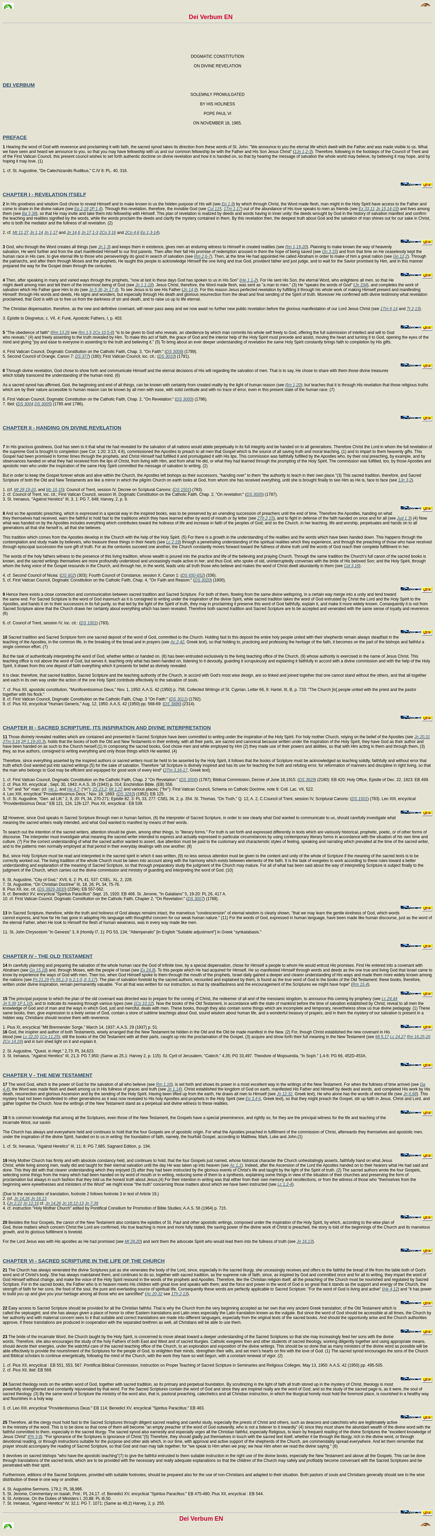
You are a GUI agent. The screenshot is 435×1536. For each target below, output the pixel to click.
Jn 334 (361, 285)
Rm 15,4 (360, 984)
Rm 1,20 (293, 385)
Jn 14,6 (73, 232)
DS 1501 (182, 489)
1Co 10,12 (143, 1003)
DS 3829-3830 (52, 889)
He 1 (52, 789)
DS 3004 (25, 404)
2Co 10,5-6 (103, 332)
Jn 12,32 (284, 1094)
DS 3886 (172, 704)
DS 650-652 (193, 575)
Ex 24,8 (147, 970)
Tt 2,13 (413, 308)
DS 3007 (196, 898)
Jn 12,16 (31, 1203)
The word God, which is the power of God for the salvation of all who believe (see (79, 1084)
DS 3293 (126, 794)
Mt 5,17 (382, 1036)
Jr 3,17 (90, 979)
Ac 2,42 (178, 642)
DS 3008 (174, 351)
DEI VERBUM (19, 85)
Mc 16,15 (54, 489)
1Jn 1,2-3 (302, 151)
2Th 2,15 (265, 518)
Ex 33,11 (367, 208)
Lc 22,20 (30, 1036)
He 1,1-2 (249, 280)
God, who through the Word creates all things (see (50, 246)
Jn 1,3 (103, 246)
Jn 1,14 (36, 232)
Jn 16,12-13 (73, 1203)
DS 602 (67, 575)
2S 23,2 (99, 789)
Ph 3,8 (35, 1436)
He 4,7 (73, 789)
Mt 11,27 (21, 232)
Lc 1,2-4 (284, 1184)
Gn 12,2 (400, 256)
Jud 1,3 (403, 518)
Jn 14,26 (22, 1198)
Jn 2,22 (15, 1203)
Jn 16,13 (39, 1198)
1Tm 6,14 (389, 308)
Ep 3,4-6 (253, 1098)
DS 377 (82, 356)
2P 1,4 (95, 208)
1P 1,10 (24, 1003)
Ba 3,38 (29, 213)
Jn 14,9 (189, 289)
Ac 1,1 (235, 1165)
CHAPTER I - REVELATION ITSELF (44, 194)
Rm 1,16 (163, 1084)
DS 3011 (178, 699)
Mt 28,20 (133, 1241)
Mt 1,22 (115, 789)
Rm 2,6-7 (202, 256)
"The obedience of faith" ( (27, 332)
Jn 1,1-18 (143, 285)
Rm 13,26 (61, 332)
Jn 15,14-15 (386, 208)
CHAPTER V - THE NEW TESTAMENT (47, 1075)
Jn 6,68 (410, 1094)
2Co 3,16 (107, 232)
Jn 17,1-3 (89, 232)
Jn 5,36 (95, 289)
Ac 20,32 (154, 1294)
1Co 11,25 (49, 1036)
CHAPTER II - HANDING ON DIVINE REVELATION (62, 428)
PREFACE (15, 137)
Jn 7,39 (91, 1203)
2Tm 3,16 (11, 741)
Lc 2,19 (172, 542)
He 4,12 (390, 1289)
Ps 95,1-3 (58, 979)
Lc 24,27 (398, 1036)
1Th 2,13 (179, 1294)
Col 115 (214, 208)
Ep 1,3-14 (149, 232)
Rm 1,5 (85, 332)
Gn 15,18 (38, 970)
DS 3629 (307, 779)
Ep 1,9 (227, 204)
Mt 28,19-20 (25, 489)
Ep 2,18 (81, 208)
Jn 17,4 (110, 289)
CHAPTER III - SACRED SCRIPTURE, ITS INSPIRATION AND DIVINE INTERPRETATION (107, 727)
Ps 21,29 (41, 979)
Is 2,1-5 (75, 979)
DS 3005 (184, 399)
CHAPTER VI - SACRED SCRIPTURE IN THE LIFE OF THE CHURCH (84, 1261)
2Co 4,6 (132, 232)
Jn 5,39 (9, 1003)
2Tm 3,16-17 (176, 770)
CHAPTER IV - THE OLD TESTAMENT (48, 956)
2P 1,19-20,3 (32, 741)
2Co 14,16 (12, 1041)
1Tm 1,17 (232, 208)
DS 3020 (203, 580)
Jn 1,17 (50, 232)
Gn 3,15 (329, 251)
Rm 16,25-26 (418, 1036)
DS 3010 (167, 356)
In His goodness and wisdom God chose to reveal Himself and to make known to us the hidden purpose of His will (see (112, 204)
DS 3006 (188, 779)
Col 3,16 (351, 565)
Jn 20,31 (422, 737)
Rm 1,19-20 (296, 246)
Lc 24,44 (389, 998)
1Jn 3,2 (405, 480)
